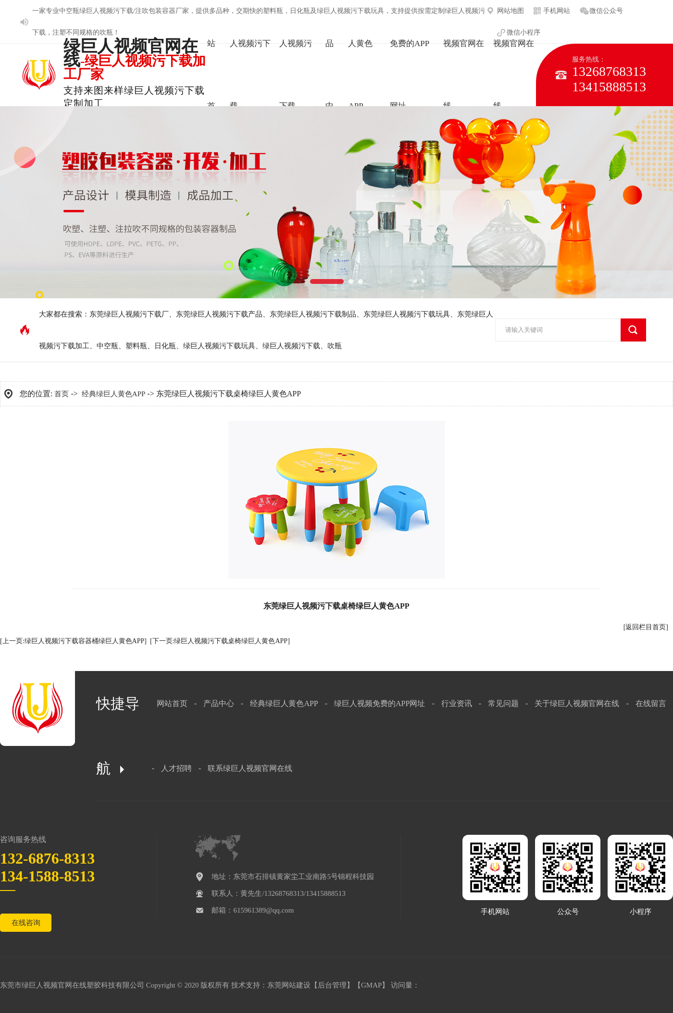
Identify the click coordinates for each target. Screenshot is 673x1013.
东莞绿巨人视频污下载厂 (129, 314)
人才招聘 (176, 768)
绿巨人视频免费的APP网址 (379, 703)
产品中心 (218, 703)
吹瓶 (106, 32)
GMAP (371, 985)
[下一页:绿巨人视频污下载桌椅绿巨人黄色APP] (220, 641)
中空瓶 (69, 10)
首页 (61, 394)
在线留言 (651, 703)
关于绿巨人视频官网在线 (577, 703)
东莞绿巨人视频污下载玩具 (406, 314)
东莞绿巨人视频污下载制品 (313, 314)
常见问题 (503, 703)
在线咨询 (26, 923)
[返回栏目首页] (645, 627)
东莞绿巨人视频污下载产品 (219, 314)
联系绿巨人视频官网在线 (250, 768)
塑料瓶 (136, 346)
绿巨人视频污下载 (291, 346)
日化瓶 (165, 346)
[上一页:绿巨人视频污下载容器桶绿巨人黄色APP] (73, 641)
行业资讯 (456, 703)
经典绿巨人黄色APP (114, 394)
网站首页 (172, 703)
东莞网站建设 (289, 985)
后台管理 (332, 985)
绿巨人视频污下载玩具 (219, 346)
